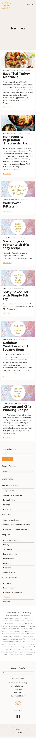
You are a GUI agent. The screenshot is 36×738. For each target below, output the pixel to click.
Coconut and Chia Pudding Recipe (17, 408)
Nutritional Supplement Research (16, 529)
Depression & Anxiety (11, 540)
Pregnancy (7, 568)
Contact (21, 732)
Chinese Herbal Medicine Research (16, 525)
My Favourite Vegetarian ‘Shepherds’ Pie (15, 140)
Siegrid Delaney (24, 70)
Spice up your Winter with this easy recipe (16, 244)
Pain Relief (7, 563)
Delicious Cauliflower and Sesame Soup (15, 346)
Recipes (7, 597)
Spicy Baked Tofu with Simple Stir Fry (16, 295)
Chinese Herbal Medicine (12, 495)
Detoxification (8, 583)
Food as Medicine (9, 588)
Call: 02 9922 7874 (18, 696)
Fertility (6, 545)
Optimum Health (10, 572)
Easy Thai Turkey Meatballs (16, 75)
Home (14, 732)
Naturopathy (8, 509)
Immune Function (10, 554)
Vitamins (6, 602)
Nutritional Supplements (13, 592)
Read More (7, 107)
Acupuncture (8, 491)
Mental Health (8, 559)
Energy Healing (9, 500)
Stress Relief (8, 549)
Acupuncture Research (12, 520)
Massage (6, 505)
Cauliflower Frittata (12, 204)
